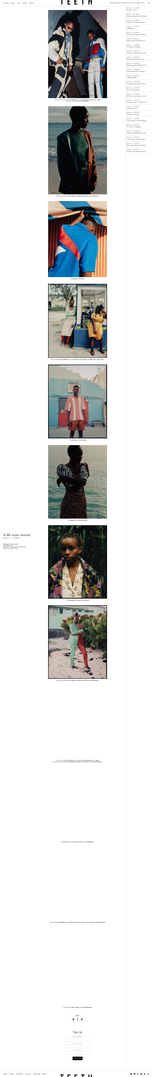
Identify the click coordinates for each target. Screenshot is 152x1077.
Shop (5, 1074)
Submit (11, 1074)
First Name (77, 1043)
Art (18, 3)
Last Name (77, 1050)
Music (13, 3)
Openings (36, 1074)
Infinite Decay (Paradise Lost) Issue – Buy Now (127, 3)
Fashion (6, 3)
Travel (31, 3)
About (44, 1074)
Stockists (28, 1074)
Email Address (78, 1037)
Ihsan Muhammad (21, 546)
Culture (24, 3)
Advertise (19, 1074)
